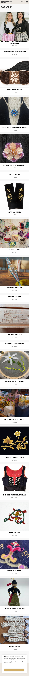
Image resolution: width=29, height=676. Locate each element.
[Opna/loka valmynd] (27, 2)
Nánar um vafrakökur (8, 663)
